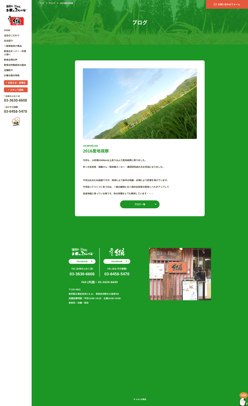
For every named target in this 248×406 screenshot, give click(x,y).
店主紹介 (8, 40)
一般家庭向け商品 (13, 45)
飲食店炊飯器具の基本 (15, 64)
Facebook (82, 261)
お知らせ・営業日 (17, 82)
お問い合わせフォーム (229, 4)
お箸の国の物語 (11, 75)
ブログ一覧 (139, 204)
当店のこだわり (11, 35)
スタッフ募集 (16, 89)
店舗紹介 (8, 70)
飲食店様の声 (10, 59)
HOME (7, 30)
